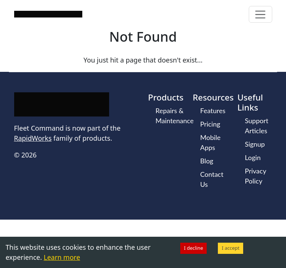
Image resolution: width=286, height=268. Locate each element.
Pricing (210, 124)
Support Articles (256, 126)
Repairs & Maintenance (175, 115)
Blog (206, 161)
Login (253, 157)
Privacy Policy (255, 176)
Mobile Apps (210, 142)
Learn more (62, 257)
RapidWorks (33, 138)
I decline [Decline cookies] (193, 248)
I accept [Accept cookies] (230, 248)
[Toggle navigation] (260, 14)
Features (213, 110)
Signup (255, 144)
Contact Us (211, 179)
